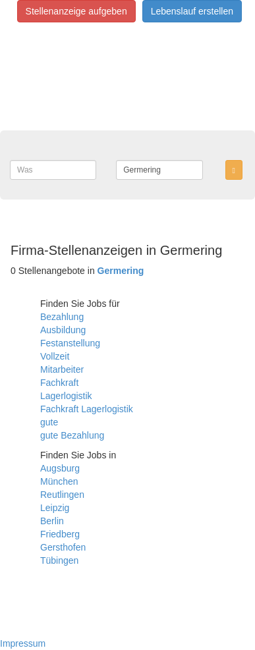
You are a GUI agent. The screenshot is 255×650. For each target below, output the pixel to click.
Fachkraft (59, 382)
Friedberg (60, 534)
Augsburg (60, 468)
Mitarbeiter (62, 369)
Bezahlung (62, 316)
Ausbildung (63, 330)
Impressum (22, 643)
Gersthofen (63, 547)
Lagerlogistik (66, 396)
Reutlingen (62, 494)
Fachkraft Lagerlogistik (86, 409)
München (59, 481)
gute (49, 422)
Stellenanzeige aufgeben (76, 11)
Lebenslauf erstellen (192, 11)
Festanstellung (70, 343)
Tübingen (59, 560)
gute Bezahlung (72, 435)
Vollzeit (54, 356)
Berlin (52, 521)
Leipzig (54, 507)
